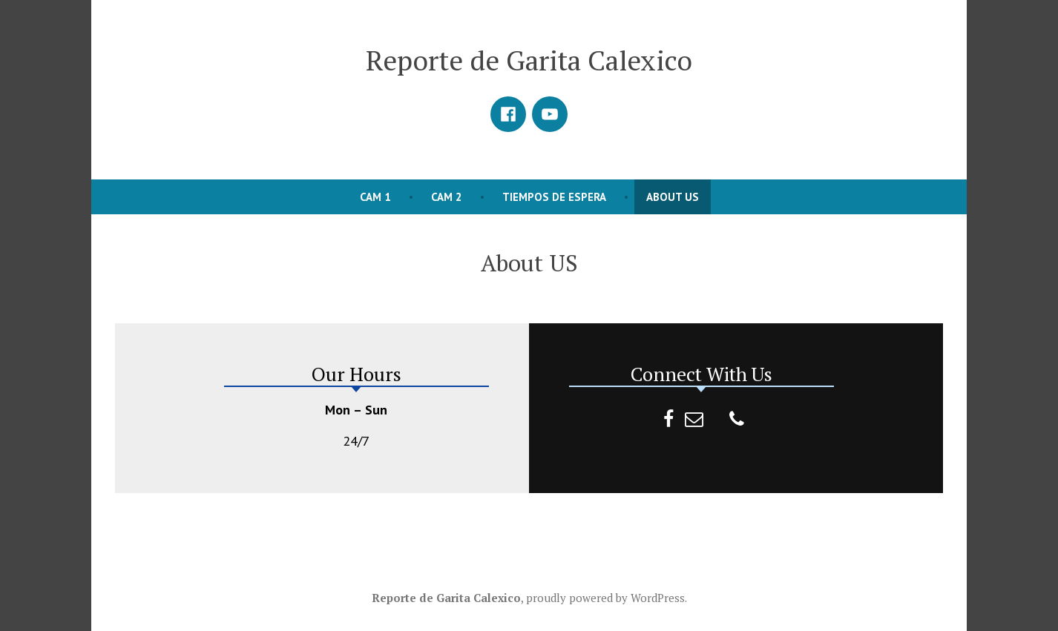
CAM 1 (375, 197)
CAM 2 (446, 197)
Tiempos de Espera (554, 197)
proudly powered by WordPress (605, 597)
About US (672, 197)
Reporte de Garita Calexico (529, 60)
